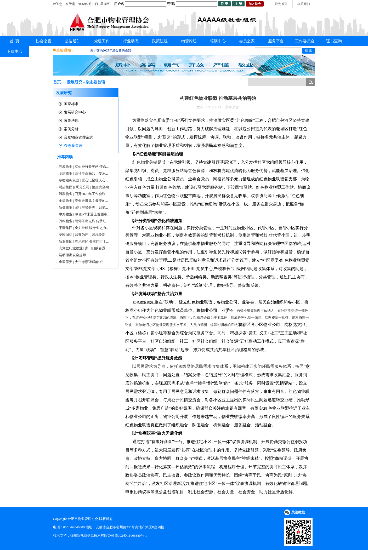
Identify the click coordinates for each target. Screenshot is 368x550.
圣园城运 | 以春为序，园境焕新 (82, 235)
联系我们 (303, 4)
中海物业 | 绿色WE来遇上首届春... (84, 214)
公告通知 (73, 41)
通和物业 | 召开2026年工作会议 (82, 194)
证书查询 (334, 41)
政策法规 (160, 41)
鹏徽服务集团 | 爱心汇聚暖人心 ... (84, 180)
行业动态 (131, 41)
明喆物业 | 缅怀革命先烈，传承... (83, 173)
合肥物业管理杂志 (78, 137)
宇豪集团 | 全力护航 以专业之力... (84, 228)
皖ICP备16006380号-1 (131, 535)
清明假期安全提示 (72, 255)
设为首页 (281, 4)
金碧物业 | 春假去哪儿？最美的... (83, 201)
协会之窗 (44, 41)
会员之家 (247, 41)
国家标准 (71, 104)
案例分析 (71, 129)
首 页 (15, 41)
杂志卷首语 (73, 146)
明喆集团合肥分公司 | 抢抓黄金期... (85, 187)
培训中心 (218, 41)
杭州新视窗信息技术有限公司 (92, 535)
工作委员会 (305, 41)
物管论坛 (189, 41)
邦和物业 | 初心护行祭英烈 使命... (84, 167)
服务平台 (276, 41)
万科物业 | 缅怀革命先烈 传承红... (84, 221)
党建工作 (102, 41)
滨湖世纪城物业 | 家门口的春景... (83, 248)
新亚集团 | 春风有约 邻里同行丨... (84, 241)
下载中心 (14, 51)
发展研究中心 (75, 112)
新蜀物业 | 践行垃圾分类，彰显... (83, 207)
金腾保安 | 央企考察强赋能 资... (82, 262)
